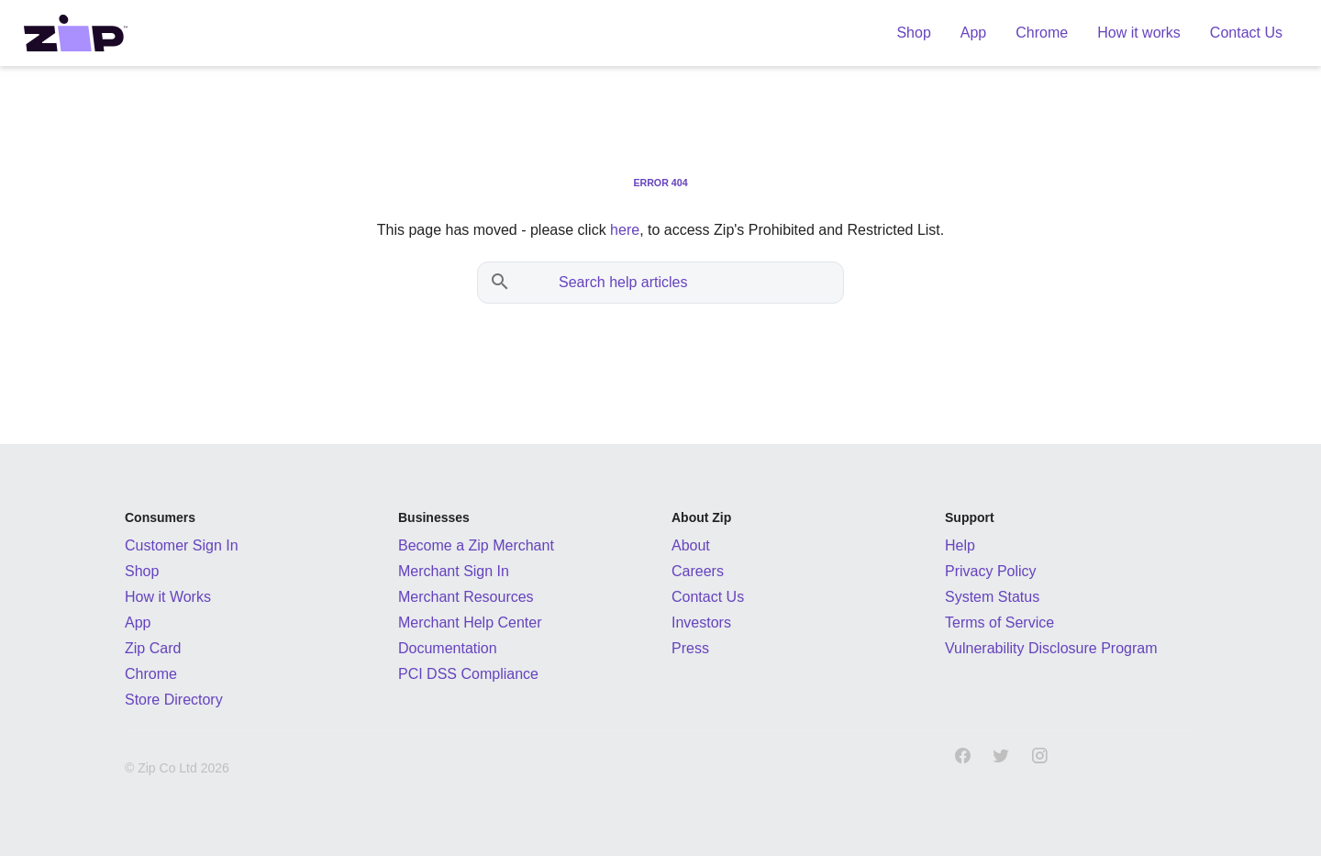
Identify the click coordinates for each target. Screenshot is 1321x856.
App (137, 622)
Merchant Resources (466, 597)
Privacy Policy (991, 571)
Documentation (447, 648)
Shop (142, 571)
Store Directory (174, 699)
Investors (701, 622)
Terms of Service (999, 622)
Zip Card (153, 648)
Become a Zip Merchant (476, 545)
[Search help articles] (679, 282)
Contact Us (708, 597)
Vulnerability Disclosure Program (1051, 648)
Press (690, 648)
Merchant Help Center (470, 622)
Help (960, 545)
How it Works (168, 597)
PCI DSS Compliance (468, 674)
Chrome (151, 674)
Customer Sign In (182, 545)
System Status (992, 597)
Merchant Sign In (453, 571)
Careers (698, 571)
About (691, 545)
